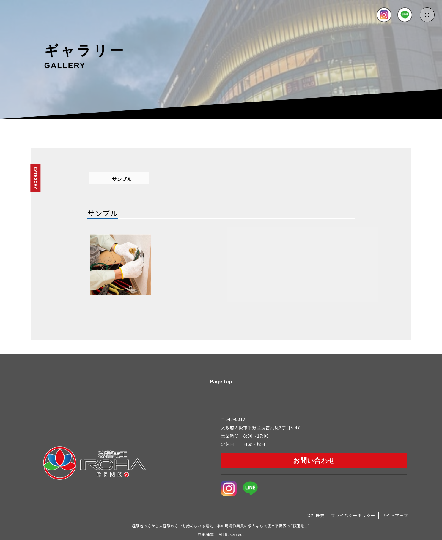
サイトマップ (395, 515)
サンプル (122, 179)
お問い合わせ (314, 460)
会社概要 (316, 515)
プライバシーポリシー (353, 515)
